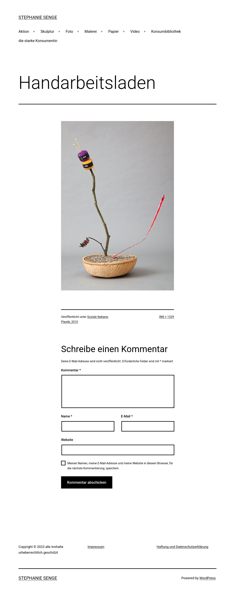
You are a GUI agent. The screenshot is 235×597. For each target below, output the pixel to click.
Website (67, 440)
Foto (69, 31)
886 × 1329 (166, 317)
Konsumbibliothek (166, 31)
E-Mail (127, 416)
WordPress (207, 578)
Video (135, 31)
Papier (113, 31)
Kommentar (71, 370)
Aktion (24, 31)
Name (66, 416)
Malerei (91, 31)
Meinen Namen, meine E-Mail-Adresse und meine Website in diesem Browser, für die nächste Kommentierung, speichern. (120, 465)
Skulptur (47, 31)
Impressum (96, 547)
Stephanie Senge (38, 17)
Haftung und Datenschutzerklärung (182, 547)
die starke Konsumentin (38, 41)
